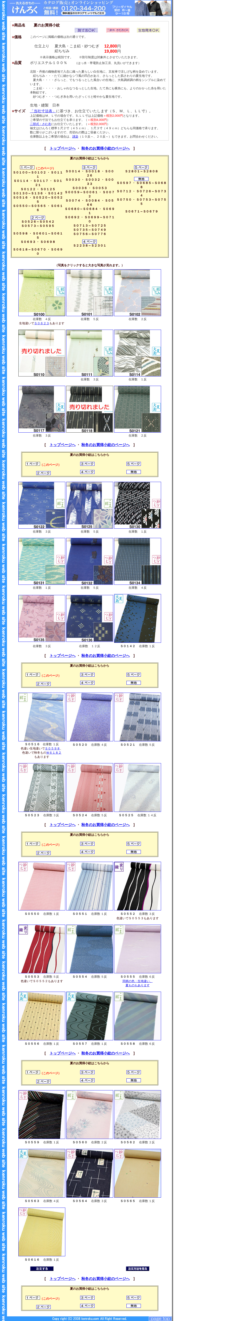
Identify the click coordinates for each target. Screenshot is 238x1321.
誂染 (75, 136)
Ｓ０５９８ (52, 748)
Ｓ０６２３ (41, 323)
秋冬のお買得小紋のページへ (105, 148)
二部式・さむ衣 (40, 124)
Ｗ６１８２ (53, 752)
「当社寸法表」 (43, 111)
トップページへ (63, 148)
